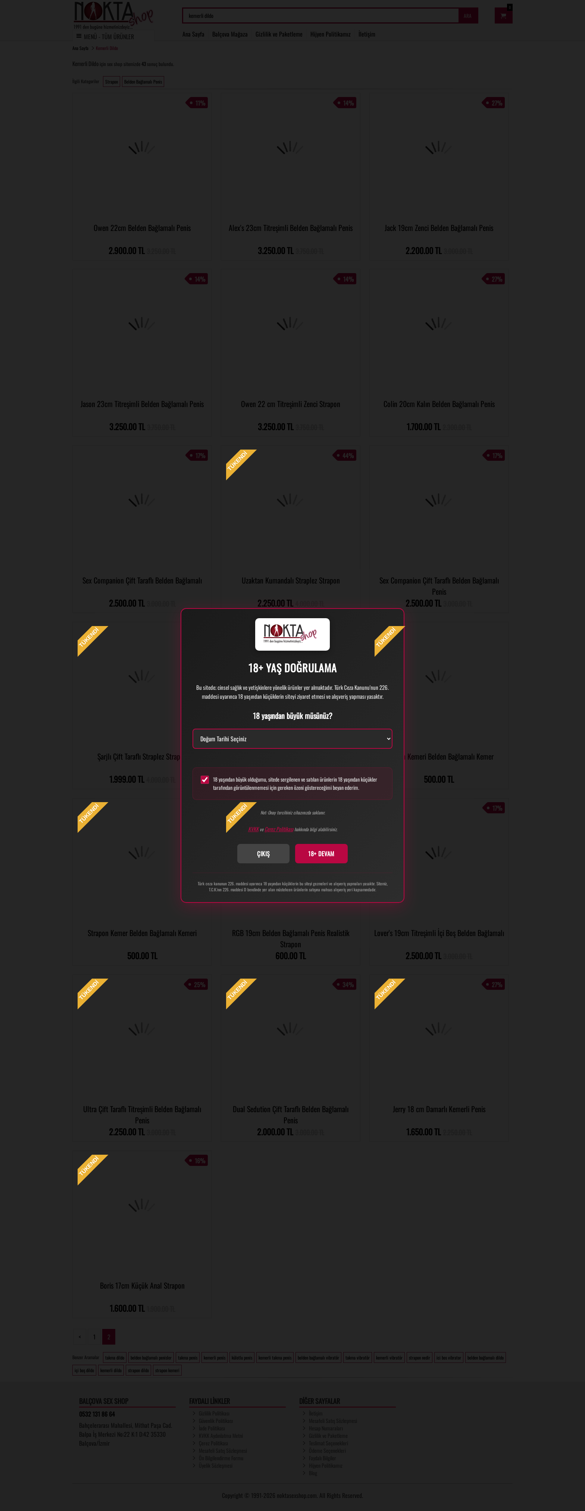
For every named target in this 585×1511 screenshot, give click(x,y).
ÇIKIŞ (263, 853)
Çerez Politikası (279, 829)
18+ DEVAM (321, 853)
